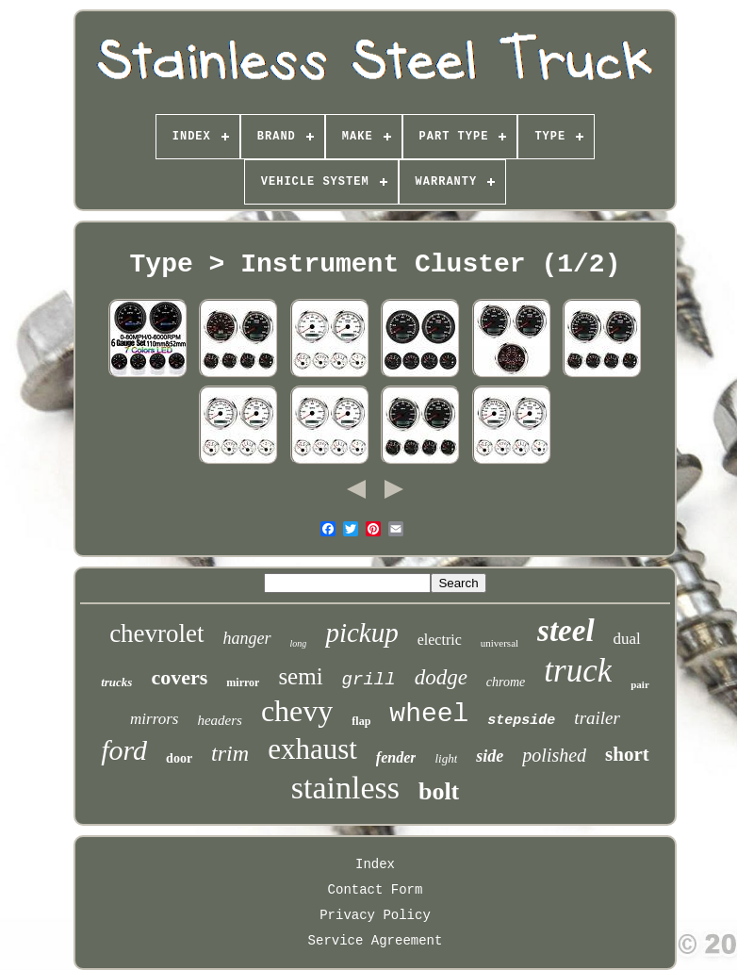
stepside (521, 721)
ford (124, 749)
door (179, 758)
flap (361, 721)
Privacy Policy (375, 915)
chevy (297, 711)
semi (300, 676)
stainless (345, 787)
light (445, 758)
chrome (505, 682)
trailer (597, 718)
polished (554, 755)
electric (440, 640)
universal (499, 643)
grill (369, 679)
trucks (116, 682)
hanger (247, 638)
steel (565, 631)
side (489, 756)
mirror (242, 682)
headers (219, 720)
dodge (441, 677)
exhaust (312, 748)
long (298, 643)
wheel (428, 714)
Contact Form (375, 889)
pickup (361, 632)
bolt (438, 791)
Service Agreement (375, 940)
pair (640, 684)
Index (375, 864)
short (627, 754)
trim (230, 753)
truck (578, 670)
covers (179, 677)
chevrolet (156, 633)
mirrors (154, 719)
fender (396, 757)
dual (627, 639)
